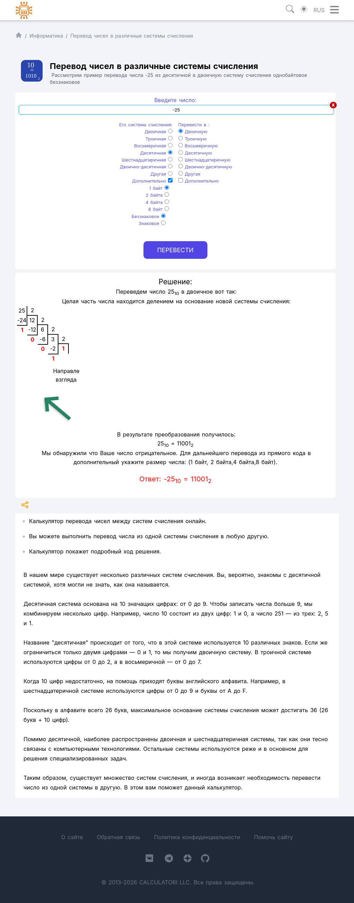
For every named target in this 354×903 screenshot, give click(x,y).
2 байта (157, 195)
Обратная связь (118, 837)
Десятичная (156, 153)
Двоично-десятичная (146, 166)
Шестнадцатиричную (204, 160)
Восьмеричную (198, 145)
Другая (161, 174)
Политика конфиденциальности (197, 837)
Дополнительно (152, 181)
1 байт (159, 188)
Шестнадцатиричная (147, 160)
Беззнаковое (149, 216)
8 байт (158, 209)
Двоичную (192, 131)
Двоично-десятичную (205, 166)
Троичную (192, 138)
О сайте (72, 837)
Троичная (159, 138)
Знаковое (152, 223)
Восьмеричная (153, 145)
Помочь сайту (273, 837)
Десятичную (195, 153)
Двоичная (159, 131)
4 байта (157, 202)
